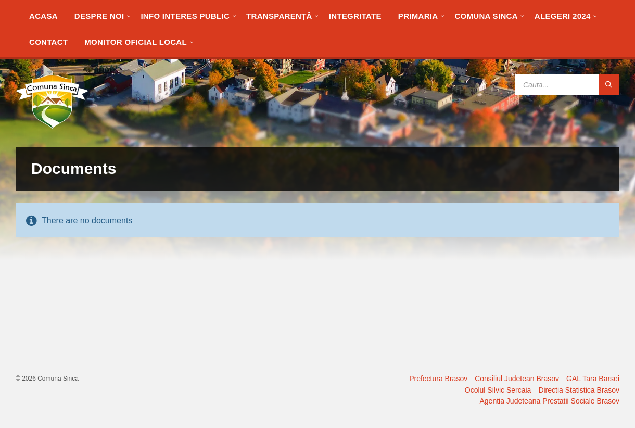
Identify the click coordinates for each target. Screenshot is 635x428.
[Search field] (567, 84)
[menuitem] (43, 15)
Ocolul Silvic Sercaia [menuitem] (498, 390)
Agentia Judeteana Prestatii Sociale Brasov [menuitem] (550, 401)
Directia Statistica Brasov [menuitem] (578, 390)
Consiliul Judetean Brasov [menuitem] (517, 378)
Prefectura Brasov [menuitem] (438, 378)
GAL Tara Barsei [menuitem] (592, 378)
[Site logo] (52, 126)
